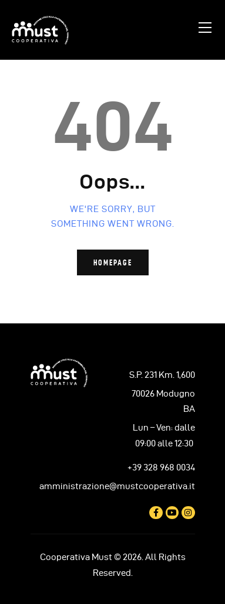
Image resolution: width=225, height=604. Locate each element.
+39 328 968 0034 (161, 467)
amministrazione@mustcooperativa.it (117, 486)
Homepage (112, 262)
